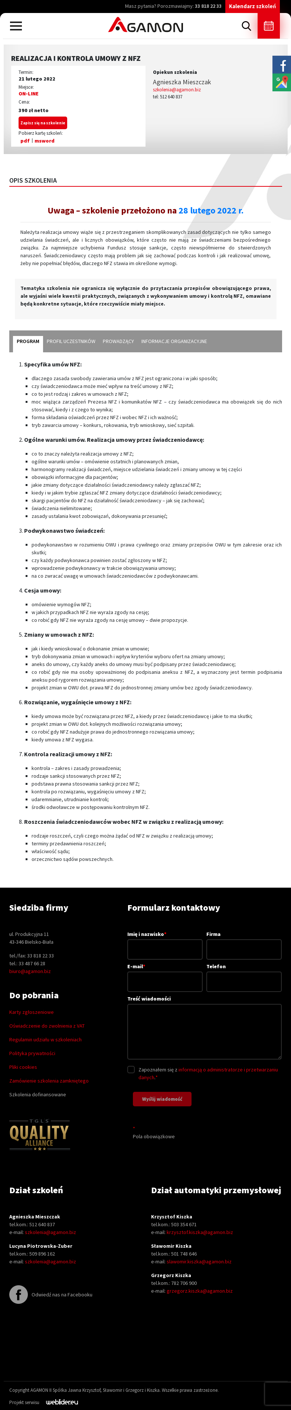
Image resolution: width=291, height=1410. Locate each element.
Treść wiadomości (204, 1028)
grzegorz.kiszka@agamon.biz (200, 1290)
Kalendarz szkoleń (252, 6)
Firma (244, 942)
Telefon (244, 974)
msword (45, 140)
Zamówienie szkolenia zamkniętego (49, 1080)
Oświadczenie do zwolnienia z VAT (47, 1025)
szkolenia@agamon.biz (177, 90)
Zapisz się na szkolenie (42, 122)
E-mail (165, 974)
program (28, 341)
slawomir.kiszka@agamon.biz (199, 1261)
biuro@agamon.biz (30, 971)
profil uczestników (71, 341)
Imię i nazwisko (165, 941)
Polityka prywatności (32, 1053)
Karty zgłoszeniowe (31, 1012)
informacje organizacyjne (174, 341)
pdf (25, 140)
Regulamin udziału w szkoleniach (45, 1039)
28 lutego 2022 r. (210, 210)
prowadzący (118, 341)
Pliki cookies (23, 1067)
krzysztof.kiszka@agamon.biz (200, 1232)
